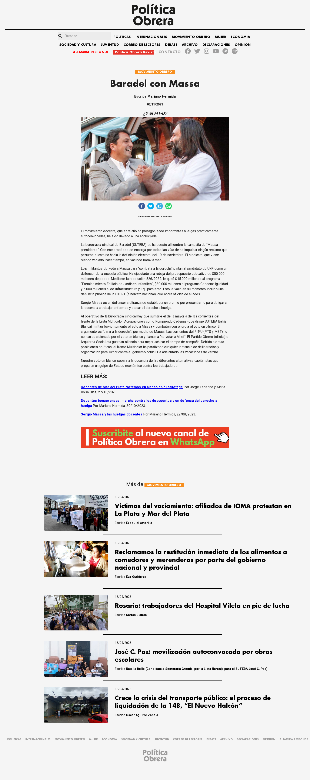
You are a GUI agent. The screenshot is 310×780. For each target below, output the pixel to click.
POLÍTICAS (122, 37)
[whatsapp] (168, 206)
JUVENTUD (110, 44)
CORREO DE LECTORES (142, 44)
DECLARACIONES (216, 44)
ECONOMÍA (240, 37)
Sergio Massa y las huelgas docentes (111, 414)
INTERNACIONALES (151, 37)
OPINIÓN (243, 44)
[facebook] (141, 206)
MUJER (220, 37)
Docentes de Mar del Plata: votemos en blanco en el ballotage (132, 387)
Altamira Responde (294, 739)
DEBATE (171, 44)
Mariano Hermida (161, 96)
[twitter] (150, 206)
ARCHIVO (190, 44)
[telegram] (159, 206)
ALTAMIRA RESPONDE (91, 52)
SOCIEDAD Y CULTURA (77, 44)
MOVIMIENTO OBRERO (191, 37)
